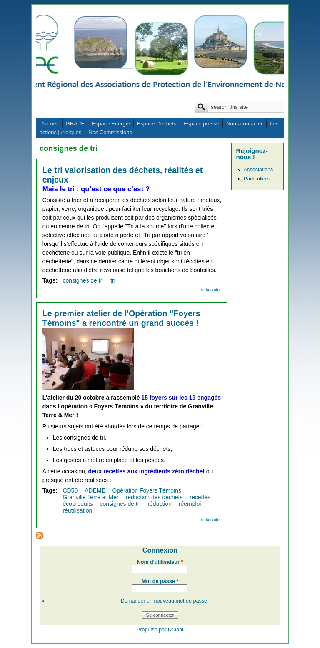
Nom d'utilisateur (160, 562)
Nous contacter (244, 123)
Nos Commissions (110, 132)
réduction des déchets (154, 497)
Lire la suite (208, 289)
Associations (258, 170)
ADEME (95, 490)
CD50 (70, 490)
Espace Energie (111, 123)
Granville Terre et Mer (90, 497)
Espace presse (201, 123)
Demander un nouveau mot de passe (164, 601)
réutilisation (77, 510)
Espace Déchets (157, 123)
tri (112, 280)
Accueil (50, 123)
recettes (200, 497)
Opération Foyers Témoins (146, 490)
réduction (160, 503)
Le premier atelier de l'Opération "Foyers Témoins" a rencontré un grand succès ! (121, 318)
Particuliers (257, 179)
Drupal (175, 630)
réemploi (190, 503)
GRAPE (75, 123)
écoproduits (77, 503)
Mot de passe (160, 581)
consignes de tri (82, 280)
